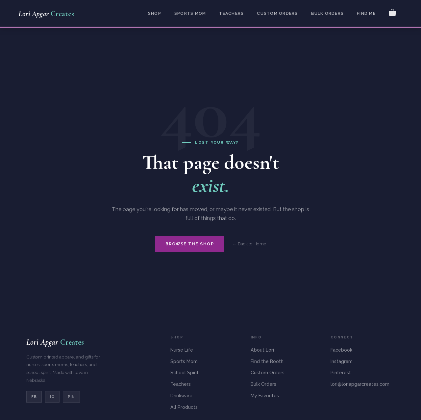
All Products (184, 407)
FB (34, 396)
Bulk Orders (327, 13)
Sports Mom (190, 13)
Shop (154, 13)
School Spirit (184, 372)
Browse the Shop (189, 243)
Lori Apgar (46, 13)
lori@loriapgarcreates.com (360, 384)
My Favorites (265, 395)
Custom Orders (277, 13)
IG (52, 396)
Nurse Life (181, 350)
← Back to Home (249, 243)
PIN (71, 396)
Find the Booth (267, 361)
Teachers (231, 13)
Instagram (342, 361)
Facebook (341, 350)
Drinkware (181, 395)
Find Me (366, 13)
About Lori (262, 350)
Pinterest (341, 372)
